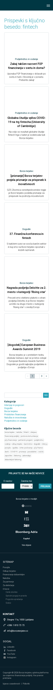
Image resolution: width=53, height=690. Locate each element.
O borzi (6, 589)
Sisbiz (8, 603)
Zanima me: (26, 481)
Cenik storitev (12, 592)
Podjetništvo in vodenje (15, 420)
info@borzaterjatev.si (17, 631)
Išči (46, 395)
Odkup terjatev (9, 571)
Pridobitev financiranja (15, 414)
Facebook (11, 650)
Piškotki (26, 684)
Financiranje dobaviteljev (14, 574)
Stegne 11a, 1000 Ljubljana (20, 619)
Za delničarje (8, 585)
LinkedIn (10, 647)
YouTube (11, 654)
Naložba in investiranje (15, 417)
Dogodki (8, 408)
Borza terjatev (11, 411)
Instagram (11, 657)
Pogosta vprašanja (14, 599)
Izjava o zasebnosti (11, 684)
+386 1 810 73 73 (16, 625)
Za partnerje (8, 582)
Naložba (6, 578)
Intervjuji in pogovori (14, 405)
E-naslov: (8, 481)
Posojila (6, 567)
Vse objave (26, 545)
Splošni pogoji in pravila (16, 596)
